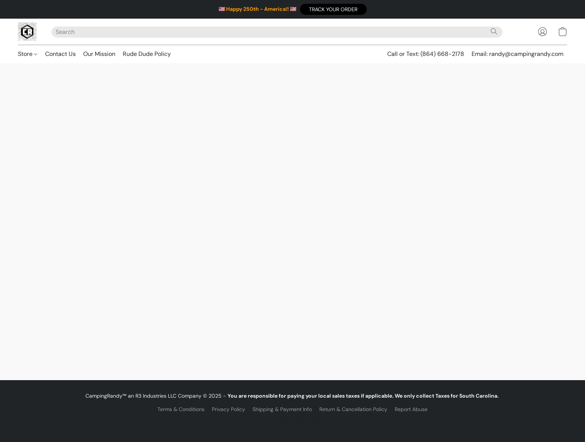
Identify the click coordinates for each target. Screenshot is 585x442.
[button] (333, 9)
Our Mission (99, 54)
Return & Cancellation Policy (353, 409)
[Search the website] (494, 31)
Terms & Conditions (180, 409)
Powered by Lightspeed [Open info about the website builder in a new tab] (292, 422)
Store (27, 54)
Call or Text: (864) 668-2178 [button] (425, 54)
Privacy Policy (228, 409)
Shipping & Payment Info (282, 409)
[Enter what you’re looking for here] (277, 32)
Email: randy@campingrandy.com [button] (517, 54)
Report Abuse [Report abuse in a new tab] (411, 409)
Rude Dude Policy (147, 54)
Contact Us (60, 54)
